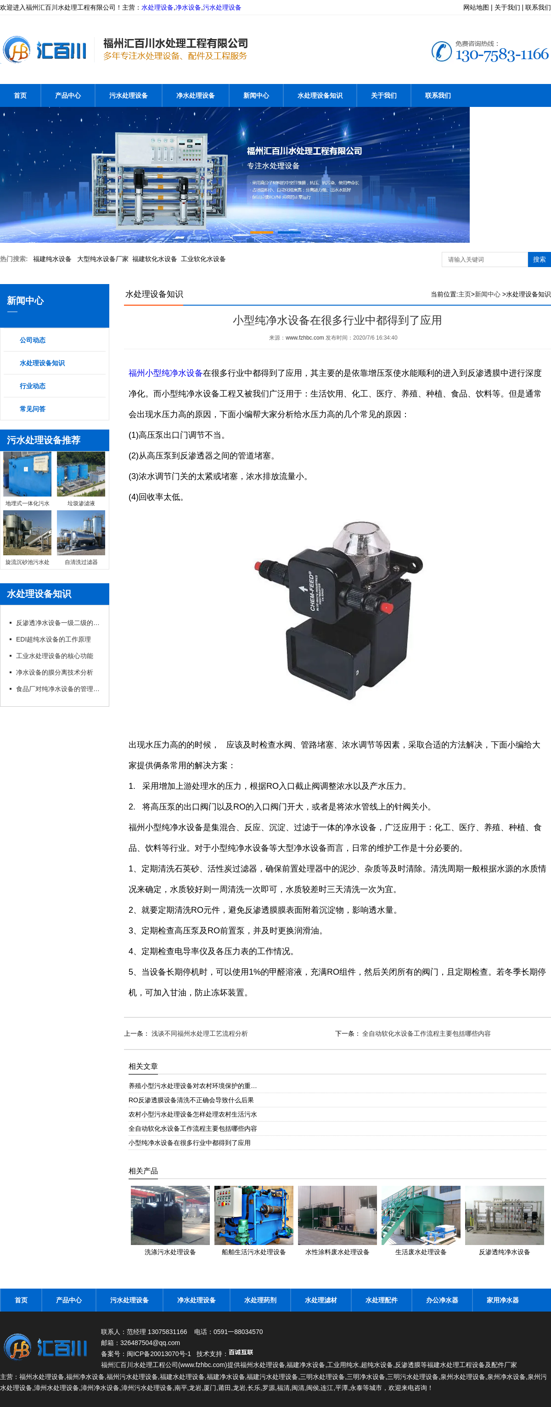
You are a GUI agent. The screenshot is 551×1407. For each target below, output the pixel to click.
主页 (464, 294)
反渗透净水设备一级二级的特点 (58, 622)
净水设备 (188, 7)
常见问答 (32, 409)
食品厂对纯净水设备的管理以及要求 (58, 688)
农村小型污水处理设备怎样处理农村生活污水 (193, 1114)
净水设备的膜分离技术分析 (54, 672)
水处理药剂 (260, 1300)
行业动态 (32, 386)
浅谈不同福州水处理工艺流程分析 (199, 1033)
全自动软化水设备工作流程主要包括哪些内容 (426, 1033)
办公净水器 (442, 1300)
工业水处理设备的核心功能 (54, 655)
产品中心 (68, 95)
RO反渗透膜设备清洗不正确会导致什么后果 (191, 1100)
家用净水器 (503, 1300)
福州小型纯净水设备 (166, 373)
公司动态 (32, 340)
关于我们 (384, 95)
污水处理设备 (222, 7)
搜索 (539, 259)
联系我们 (438, 95)
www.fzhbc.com (305, 338)
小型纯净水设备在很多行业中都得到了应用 (190, 1142)
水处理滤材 (321, 1300)
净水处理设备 (195, 95)
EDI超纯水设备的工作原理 (53, 639)
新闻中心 (256, 95)
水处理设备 (157, 7)
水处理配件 (381, 1300)
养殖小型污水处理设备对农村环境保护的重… (193, 1085)
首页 (20, 95)
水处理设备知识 (320, 95)
